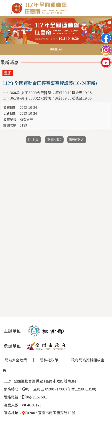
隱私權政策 (49, 359)
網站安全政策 (16, 359)
